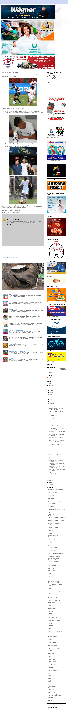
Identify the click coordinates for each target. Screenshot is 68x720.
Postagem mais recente (9, 249)
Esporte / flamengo (52, 602)
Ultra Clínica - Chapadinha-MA (54, 695)
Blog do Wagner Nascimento (55, 377)
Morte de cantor (51, 640)
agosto (51, 394)
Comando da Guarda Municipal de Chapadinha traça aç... (56, 409)
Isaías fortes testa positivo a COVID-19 (56, 629)
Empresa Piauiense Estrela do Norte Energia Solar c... (56, 415)
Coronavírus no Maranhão (53, 561)
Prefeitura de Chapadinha (53, 664)
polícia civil (50, 650)
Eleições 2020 (51, 593)
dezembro (52, 387)
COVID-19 (50, 567)
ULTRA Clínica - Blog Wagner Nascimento (56, 694)
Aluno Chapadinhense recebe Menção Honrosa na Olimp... (57, 429)
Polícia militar (51, 653)
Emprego (50, 599)
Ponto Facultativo (51, 662)
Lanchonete (50, 633)
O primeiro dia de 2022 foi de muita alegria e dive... (56, 473)
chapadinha (50, 542)
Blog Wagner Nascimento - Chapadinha (56, 518)
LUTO (49, 634)
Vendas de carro (51, 698)
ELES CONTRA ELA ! (13, 294)
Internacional (50, 628)
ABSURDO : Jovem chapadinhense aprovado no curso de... (56, 441)
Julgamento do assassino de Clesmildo (56, 631)
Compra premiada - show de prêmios (55, 553)
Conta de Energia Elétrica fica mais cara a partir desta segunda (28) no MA (24, 343)
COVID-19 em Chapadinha (53, 571)
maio (51, 399)
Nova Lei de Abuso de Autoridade (55, 644)
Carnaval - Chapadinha (53, 535)
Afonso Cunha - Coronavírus (54, 497)
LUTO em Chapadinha (52, 636)
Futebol (49, 619)
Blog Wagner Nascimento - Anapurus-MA (56, 517)
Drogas (49, 588)
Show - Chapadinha (52, 683)
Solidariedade (51, 689)
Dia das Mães (51, 579)
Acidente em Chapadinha (53, 493)
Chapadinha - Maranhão (53, 544)
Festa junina (50, 611)
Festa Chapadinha (52, 610)
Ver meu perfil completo (52, 379)
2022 (50, 385)
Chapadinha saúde (52, 550)
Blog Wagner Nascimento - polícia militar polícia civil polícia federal (56, 523)
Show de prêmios (51, 686)
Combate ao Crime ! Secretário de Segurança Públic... (56, 426)
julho (51, 396)
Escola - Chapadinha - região (54, 600)
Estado (49, 605)
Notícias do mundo (52, 642)
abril (51, 401)
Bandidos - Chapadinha (53, 508)
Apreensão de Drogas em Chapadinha (56, 501)
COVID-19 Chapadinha (53, 570)
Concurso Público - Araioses (54, 556)
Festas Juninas (51, 613)
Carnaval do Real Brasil (53, 539)
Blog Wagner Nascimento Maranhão (55, 527)
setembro (52, 392)
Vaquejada (50, 697)
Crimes (49, 576)
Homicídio (50, 623)
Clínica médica (51, 552)
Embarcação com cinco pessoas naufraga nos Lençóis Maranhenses (56, 595)
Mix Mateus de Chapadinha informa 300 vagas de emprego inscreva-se (23, 301)
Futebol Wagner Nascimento (54, 620)
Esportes (50, 603)
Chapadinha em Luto (52, 545)
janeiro (51, 406)
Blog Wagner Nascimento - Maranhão (56, 520)
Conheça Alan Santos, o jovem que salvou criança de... (56, 420)
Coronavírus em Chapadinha (54, 559)
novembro (52, 388)
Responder (9, 224)
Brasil (49, 532)
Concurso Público (51, 555)
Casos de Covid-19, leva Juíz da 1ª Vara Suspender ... (56, 412)
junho (51, 397)
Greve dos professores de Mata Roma (56, 622)
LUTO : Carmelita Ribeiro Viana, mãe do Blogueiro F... (57, 418)
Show (49, 681)
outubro (51, 390)
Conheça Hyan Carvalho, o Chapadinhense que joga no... (56, 447)
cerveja (49, 541)
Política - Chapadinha (52, 659)
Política (49, 656)
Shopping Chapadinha (52, 680)
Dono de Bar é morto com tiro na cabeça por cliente (19, 336)
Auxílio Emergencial (52, 506)
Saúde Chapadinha (52, 676)
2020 (50, 480)
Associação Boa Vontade (53, 504)
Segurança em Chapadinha (53, 678)
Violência (50, 700)
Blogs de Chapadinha (52, 529)
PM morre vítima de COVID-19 (54, 648)
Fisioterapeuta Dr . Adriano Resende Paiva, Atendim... (56, 455)
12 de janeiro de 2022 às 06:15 (15, 219)
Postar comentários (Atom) (11, 251)
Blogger (39, 715)
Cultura (49, 578)
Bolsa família (50, 530)
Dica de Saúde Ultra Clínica (54, 582)
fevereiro (51, 405)
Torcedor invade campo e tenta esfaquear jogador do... (55, 423)
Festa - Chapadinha (52, 608)
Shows (49, 687)
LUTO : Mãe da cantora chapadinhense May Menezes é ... (57, 449)
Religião (50, 672)
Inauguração (50, 625)
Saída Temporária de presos (54, 673)
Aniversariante (51, 498)
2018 (50, 484)
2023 (50, 383)
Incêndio (50, 626)
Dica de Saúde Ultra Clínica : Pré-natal (17, 322)
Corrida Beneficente (52, 565)
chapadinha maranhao (52, 547)
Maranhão (50, 639)
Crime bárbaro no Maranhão (54, 575)
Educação (50, 590)
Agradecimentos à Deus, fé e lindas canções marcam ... (56, 476)
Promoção (50, 669)
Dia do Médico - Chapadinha (54, 581)
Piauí (49, 647)
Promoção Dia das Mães (53, 670)
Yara (7, 219)
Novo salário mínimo (52, 645)
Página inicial (23, 249)
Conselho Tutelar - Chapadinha (54, 558)
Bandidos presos (51, 511)
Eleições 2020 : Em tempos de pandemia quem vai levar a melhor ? (23, 315)
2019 (50, 482)
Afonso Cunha (51, 495)
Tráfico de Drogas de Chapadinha (55, 692)
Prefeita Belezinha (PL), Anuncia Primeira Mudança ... (56, 461)
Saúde (49, 675)
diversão (50, 587)
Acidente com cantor (52, 492)
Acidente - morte (51, 490)
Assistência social (52, 503)
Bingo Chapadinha (52, 514)
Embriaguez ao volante (53, 597)
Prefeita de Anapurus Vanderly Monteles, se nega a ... (55, 458)
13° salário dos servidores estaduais (55, 489)
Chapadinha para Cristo (53, 548)
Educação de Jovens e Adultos (54, 591)
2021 (50, 478)
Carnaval (50, 533)
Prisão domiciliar (51, 667)
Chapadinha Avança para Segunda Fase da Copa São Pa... (56, 452)
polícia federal (51, 651)
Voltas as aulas (51, 701)
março (51, 403)
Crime (49, 573)
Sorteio (49, 690)
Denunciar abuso (51, 704)
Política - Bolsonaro (52, 658)
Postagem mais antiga (37, 249)
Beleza (49, 512)
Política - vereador (52, 661)
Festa (49, 606)
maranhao (50, 637)
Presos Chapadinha (52, 665)
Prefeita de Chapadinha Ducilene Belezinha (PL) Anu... (56, 444)
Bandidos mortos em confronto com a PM (56, 509)
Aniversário (50, 500)
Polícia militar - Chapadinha (54, 654)
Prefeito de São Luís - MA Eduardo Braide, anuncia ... (56, 467)
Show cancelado (51, 684)
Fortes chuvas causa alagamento (55, 617)
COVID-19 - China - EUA (53, 568)
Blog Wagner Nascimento (53, 515)
